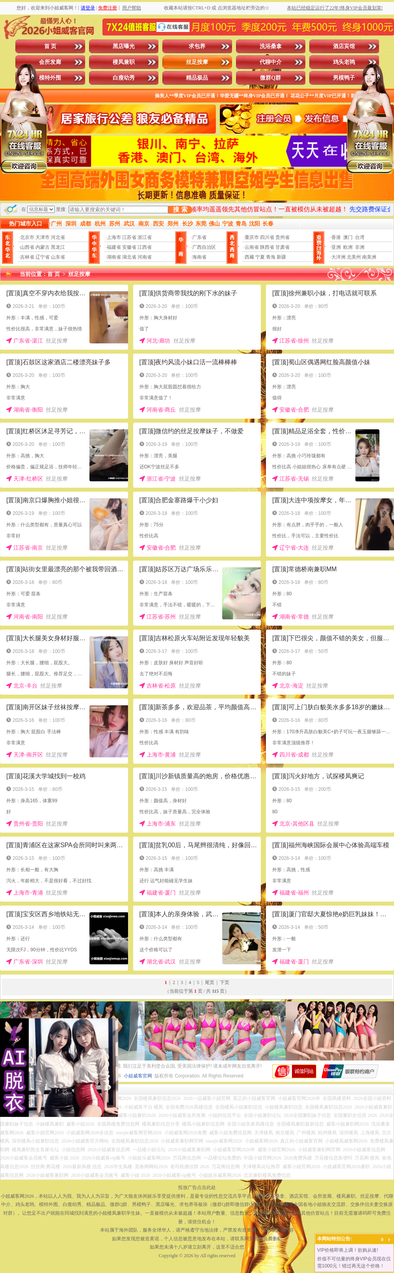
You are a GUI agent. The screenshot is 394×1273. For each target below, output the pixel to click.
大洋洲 (338, 257)
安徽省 (129, 247)
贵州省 (282, 237)
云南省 (252, 247)
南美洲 (369, 257)
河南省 (145, 257)
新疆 (281, 257)
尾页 (209, 982)
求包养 (197, 46)
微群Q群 (270, 78)
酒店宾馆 (344, 46)
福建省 (114, 247)
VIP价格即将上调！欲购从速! (347, 1250)
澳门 (348, 237)
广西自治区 (204, 247)
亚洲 (336, 247)
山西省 (27, 247)
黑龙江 (58, 247)
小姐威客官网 (138, 1076)
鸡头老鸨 (344, 62)
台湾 (359, 237)
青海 (270, 257)
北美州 (354, 257)
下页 (224, 982)
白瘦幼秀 (124, 78)
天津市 (42, 237)
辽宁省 (42, 257)
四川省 (267, 237)
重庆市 (252, 237)
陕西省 (267, 247)
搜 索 (180, 209)
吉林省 (27, 257)
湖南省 (114, 257)
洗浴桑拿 (271, 46)
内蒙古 (42, 247)
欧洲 (348, 247)
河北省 (58, 237)
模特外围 (50, 78)
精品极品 (197, 78)
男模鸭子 (344, 78)
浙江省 (145, 237)
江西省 (145, 247)
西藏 (249, 257)
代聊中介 (271, 62)
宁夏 (260, 257)
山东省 (58, 257)
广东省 (199, 237)
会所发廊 (50, 62)
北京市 (27, 237)
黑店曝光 (124, 46)
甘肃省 (282, 247)
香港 (336, 237)
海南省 (199, 257)
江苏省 (129, 237)
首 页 (50, 46)
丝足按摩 (197, 62)
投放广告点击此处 (197, 1187)
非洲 (359, 247)
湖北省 (129, 257)
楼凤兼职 (124, 62)
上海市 (114, 237)
